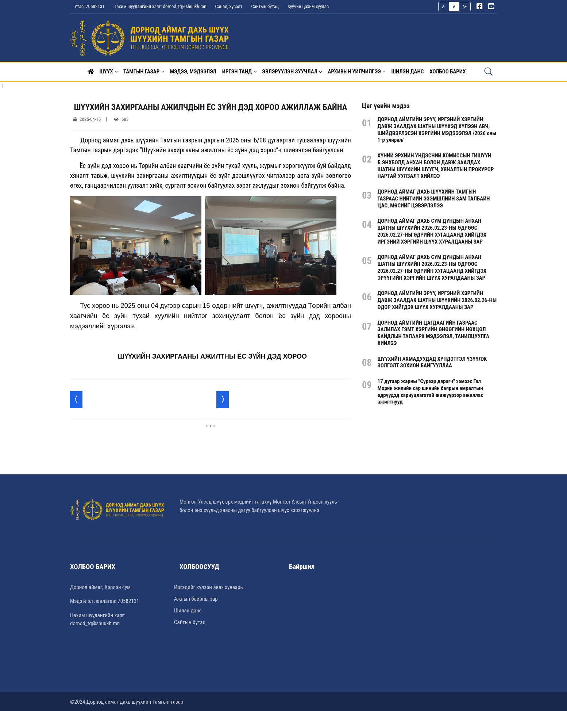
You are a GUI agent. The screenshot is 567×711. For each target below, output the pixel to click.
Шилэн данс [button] (407, 71)
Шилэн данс (187, 610)
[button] (91, 71)
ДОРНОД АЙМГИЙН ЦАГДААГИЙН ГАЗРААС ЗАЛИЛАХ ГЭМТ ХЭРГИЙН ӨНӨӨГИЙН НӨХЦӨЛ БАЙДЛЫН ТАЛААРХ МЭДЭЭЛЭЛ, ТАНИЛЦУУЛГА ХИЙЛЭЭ (433, 332)
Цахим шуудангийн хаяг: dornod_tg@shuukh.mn (160, 6)
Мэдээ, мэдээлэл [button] (193, 71)
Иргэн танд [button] (237, 71)
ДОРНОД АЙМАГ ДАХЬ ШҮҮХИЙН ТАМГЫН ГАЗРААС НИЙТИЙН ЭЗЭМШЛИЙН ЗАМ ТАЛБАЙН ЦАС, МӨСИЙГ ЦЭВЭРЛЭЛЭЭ (434, 198)
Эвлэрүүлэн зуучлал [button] (289, 71)
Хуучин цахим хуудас (308, 6)
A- (444, 6)
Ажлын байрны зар (196, 598)
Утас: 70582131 (89, 6)
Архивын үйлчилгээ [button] (354, 71)
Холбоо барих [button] (447, 71)
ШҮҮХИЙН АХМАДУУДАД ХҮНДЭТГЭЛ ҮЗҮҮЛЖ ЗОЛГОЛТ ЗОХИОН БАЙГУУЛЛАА (432, 361)
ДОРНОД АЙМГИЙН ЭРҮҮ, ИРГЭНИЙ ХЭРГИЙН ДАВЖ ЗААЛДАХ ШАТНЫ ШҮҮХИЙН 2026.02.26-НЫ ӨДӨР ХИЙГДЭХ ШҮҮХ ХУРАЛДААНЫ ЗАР (437, 299)
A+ (465, 6)
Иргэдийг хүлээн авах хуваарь (208, 586)
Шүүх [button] (106, 71)
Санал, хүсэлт (229, 6)
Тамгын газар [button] (141, 71)
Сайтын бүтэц (264, 6)
